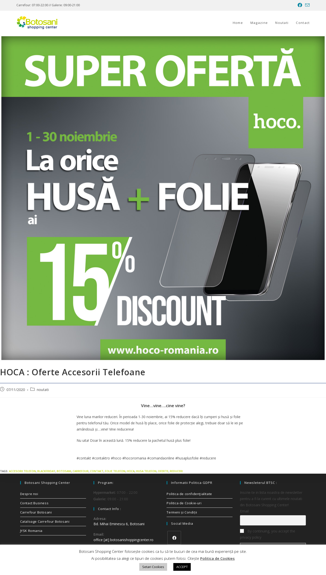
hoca (131, 471)
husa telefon (146, 471)
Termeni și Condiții (182, 512)
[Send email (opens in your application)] (307, 5)
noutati (43, 389)
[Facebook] (174, 538)
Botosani (64, 471)
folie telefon (115, 471)
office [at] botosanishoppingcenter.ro (123, 539)
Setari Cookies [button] (153, 567)
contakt (96, 471)
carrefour (81, 471)
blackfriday (46, 471)
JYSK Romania (31, 530)
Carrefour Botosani (36, 512)
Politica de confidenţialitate (189, 494)
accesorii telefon (22, 471)
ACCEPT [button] (182, 567)
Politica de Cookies (217, 558)
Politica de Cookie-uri (184, 503)
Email (244, 511)
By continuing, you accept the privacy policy (267, 534)
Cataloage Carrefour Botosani (45, 521)
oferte (163, 471)
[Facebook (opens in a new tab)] (300, 5)
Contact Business (34, 503)
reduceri (176, 471)
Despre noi (29, 494)
